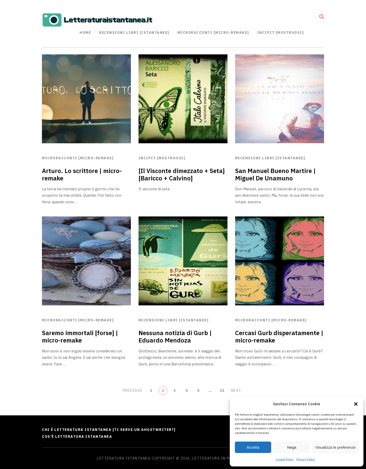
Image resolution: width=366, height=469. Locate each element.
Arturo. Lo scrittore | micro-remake (82, 174)
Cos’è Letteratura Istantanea (77, 436)
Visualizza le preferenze (335, 447)
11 (222, 390)
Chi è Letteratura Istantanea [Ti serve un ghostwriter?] (109, 429)
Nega (291, 447)
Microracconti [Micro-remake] (213, 32)
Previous (133, 390)
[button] (355, 404)
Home (85, 32)
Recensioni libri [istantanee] (134, 32)
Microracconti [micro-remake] (78, 158)
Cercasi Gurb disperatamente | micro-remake (279, 336)
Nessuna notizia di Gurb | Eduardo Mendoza (175, 336)
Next (236, 390)
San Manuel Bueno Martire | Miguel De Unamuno (275, 174)
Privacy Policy (305, 459)
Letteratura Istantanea (123, 458)
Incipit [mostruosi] (280, 32)
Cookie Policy (285, 459)
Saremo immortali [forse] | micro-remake (80, 336)
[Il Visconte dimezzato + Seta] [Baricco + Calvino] (182, 174)
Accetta (253, 447)
